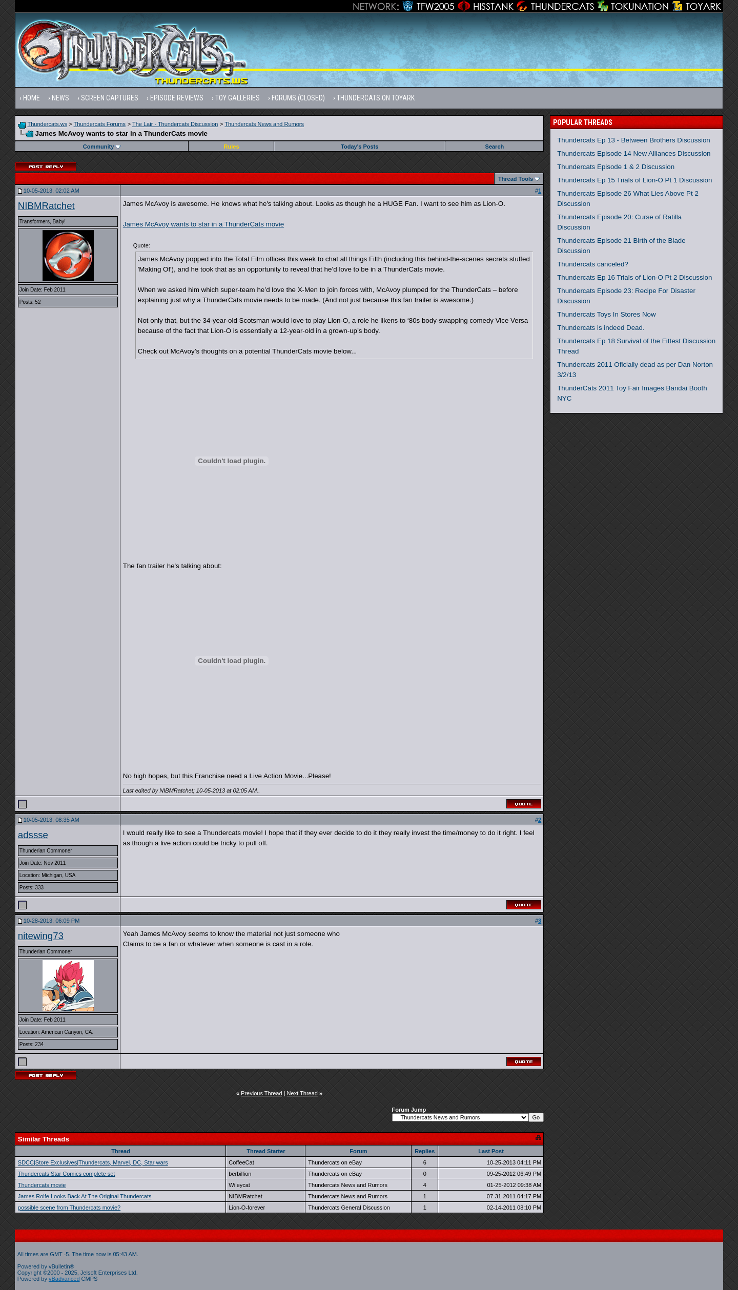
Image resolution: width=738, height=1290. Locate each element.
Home (31, 98)
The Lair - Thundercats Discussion (175, 124)
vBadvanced (64, 1279)
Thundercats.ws (48, 124)
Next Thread (302, 1093)
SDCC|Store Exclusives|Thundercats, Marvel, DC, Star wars (93, 1162)
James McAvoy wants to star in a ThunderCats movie (203, 224)
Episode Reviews (176, 98)
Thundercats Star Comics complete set (66, 1174)
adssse (33, 834)
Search (494, 146)
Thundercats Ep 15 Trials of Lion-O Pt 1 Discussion (634, 180)
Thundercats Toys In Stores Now (606, 314)
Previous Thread (261, 1093)
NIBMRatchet (46, 205)
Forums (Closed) (298, 98)
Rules (231, 146)
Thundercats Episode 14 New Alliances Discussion (633, 153)
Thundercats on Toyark (376, 98)
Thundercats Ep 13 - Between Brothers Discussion (633, 140)
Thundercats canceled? (592, 264)
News (60, 98)
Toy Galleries (237, 98)
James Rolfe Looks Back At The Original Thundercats (85, 1196)
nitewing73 (41, 935)
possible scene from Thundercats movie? (69, 1207)
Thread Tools (515, 179)
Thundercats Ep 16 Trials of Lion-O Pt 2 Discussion (634, 277)
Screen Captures (109, 98)
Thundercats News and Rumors (264, 124)
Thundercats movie (42, 1185)
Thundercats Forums (100, 124)
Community (102, 146)
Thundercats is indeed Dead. (600, 327)
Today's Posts (359, 146)
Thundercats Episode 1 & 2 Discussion (615, 167)
